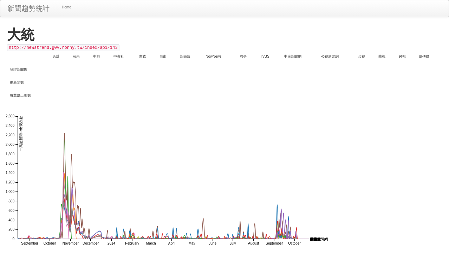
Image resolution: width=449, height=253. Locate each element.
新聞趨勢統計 (28, 8)
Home (66, 7)
